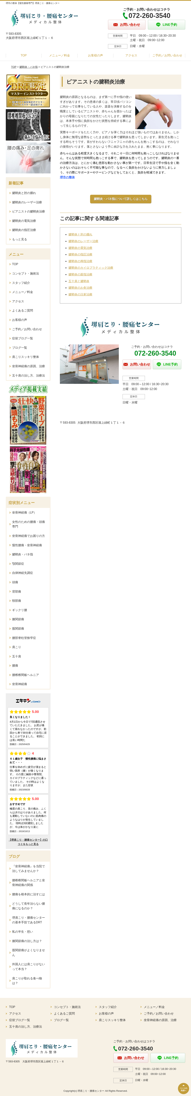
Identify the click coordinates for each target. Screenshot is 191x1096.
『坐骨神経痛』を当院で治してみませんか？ (28, 869)
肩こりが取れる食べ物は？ (27, 981)
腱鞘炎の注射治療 (80, 294)
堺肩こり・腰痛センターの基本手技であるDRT (28, 920)
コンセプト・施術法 (25, 273)
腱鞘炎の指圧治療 (80, 254)
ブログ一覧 (19, 347)
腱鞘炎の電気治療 (80, 247)
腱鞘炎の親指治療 (80, 274)
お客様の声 (95, 55)
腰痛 (15, 665)
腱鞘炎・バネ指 (28, 66)
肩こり (16, 647)
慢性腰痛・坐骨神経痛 (27, 545)
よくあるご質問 (22, 310)
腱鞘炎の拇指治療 (80, 261)
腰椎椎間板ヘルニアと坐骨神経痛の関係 (28, 883)
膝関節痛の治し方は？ (27, 941)
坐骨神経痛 (19, 684)
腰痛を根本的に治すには (28, 894)
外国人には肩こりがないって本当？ (28, 967)
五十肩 (16, 656)
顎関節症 (18, 563)
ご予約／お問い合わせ (167, 55)
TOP (24, 55)
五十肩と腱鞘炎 (78, 281)
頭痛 (15, 582)
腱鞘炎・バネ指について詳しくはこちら (121, 199)
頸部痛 (16, 600)
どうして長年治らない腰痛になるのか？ (28, 906)
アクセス (131, 55)
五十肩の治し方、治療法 (28, 375)
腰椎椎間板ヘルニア (25, 674)
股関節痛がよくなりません (28, 953)
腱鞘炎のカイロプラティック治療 (90, 267)
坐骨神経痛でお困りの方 (28, 535)
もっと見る (19, 239)
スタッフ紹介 (21, 282)
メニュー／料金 (59, 55)
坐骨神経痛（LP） (24, 512)
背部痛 (16, 591)
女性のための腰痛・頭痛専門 (28, 524)
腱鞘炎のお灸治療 (80, 287)
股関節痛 (18, 628)
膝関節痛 (18, 619)
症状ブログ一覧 (22, 338)
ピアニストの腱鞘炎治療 (28, 211)
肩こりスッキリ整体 (25, 356)
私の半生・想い (22, 931)
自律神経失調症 (22, 572)
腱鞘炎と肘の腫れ (80, 234)
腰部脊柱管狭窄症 (24, 637)
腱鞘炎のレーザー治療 (83, 241)
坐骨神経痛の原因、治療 (28, 366)
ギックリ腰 (19, 610)
